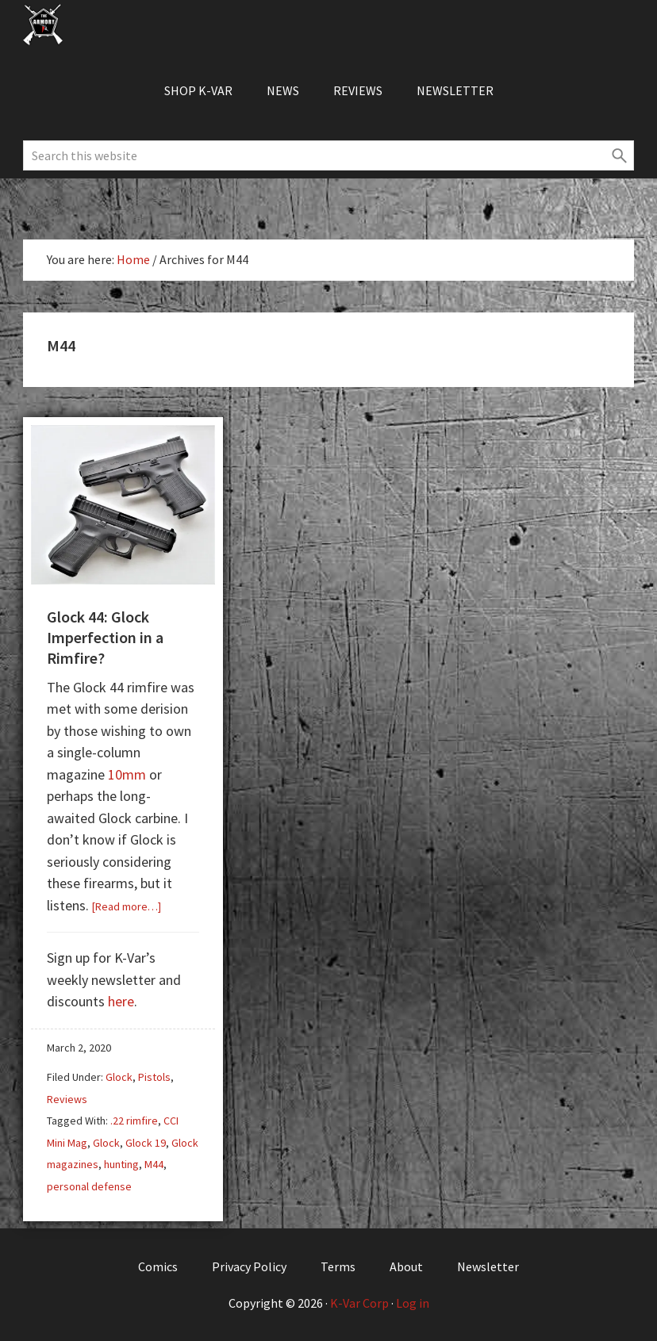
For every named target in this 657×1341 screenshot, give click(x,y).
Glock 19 (145, 1143)
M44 (153, 1164)
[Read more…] (126, 906)
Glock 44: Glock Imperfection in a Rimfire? (105, 637)
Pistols (154, 1077)
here (121, 1001)
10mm (127, 774)
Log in (412, 1303)
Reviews (67, 1099)
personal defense (89, 1186)
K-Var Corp (359, 1303)
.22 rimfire (134, 1120)
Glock (119, 1077)
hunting (121, 1164)
